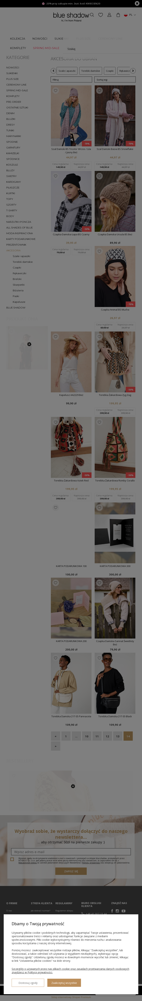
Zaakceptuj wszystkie (58, 981)
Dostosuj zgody (25, 981)
